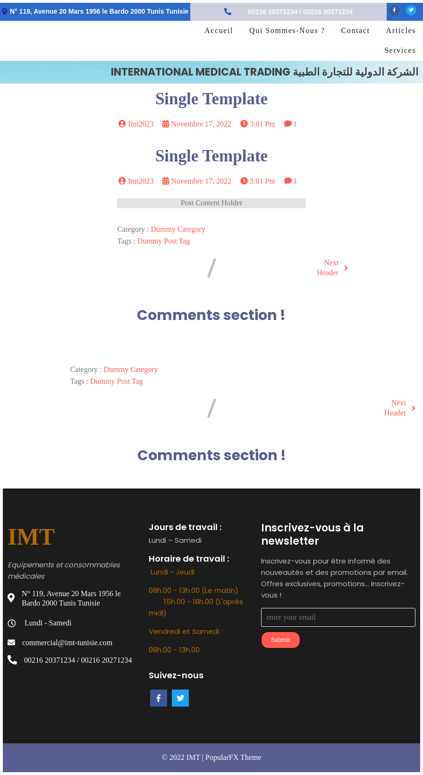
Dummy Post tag (163, 241)
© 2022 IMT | (183, 757)
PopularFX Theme (233, 757)
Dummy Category (178, 229)
